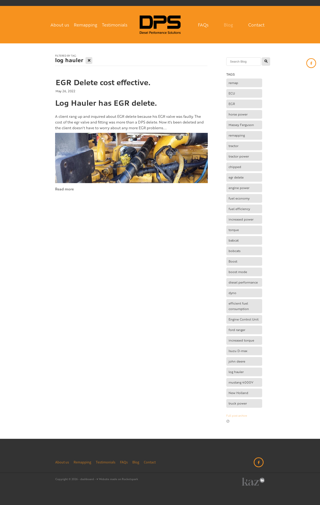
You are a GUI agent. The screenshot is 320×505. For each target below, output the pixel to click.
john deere (237, 361)
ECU (232, 93)
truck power (238, 403)
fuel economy (239, 198)
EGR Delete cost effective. (103, 82)
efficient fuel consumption (239, 306)
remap (233, 83)
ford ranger (237, 330)
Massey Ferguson (241, 125)
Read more (64, 189)
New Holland (238, 393)
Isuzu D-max (238, 351)
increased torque (241, 340)
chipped (235, 167)
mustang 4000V (241, 382)
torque (234, 230)
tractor (233, 146)
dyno (232, 293)
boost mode (238, 272)
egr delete (236, 177)
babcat (234, 240)
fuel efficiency (239, 209)
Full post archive (236, 416)
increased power (241, 219)
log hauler (236, 372)
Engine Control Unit (244, 319)
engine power (239, 188)
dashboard (87, 479)
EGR (232, 104)
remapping (237, 135)
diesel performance (243, 282)
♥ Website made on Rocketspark (117, 479)
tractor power (239, 156)
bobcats (234, 251)
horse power (238, 114)
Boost (233, 261)
